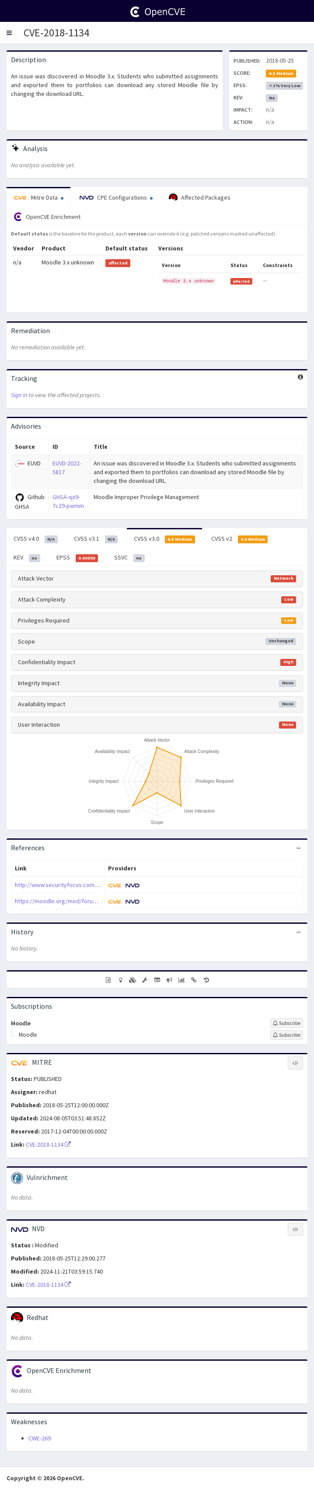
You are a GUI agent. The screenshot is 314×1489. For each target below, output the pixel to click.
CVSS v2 (239, 539)
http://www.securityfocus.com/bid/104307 (70, 885)
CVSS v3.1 (96, 539)
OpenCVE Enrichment (47, 216)
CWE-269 (39, 1438)
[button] (9, 33)
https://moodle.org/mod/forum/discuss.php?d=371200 (87, 901)
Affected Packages (199, 198)
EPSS (77, 557)
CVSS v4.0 (36, 539)
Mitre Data (38, 197)
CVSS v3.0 (164, 539)
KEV (27, 557)
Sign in (19, 395)
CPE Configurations (116, 197)
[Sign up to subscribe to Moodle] (286, 1023)
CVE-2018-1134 (56, 32)
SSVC (129, 557)
